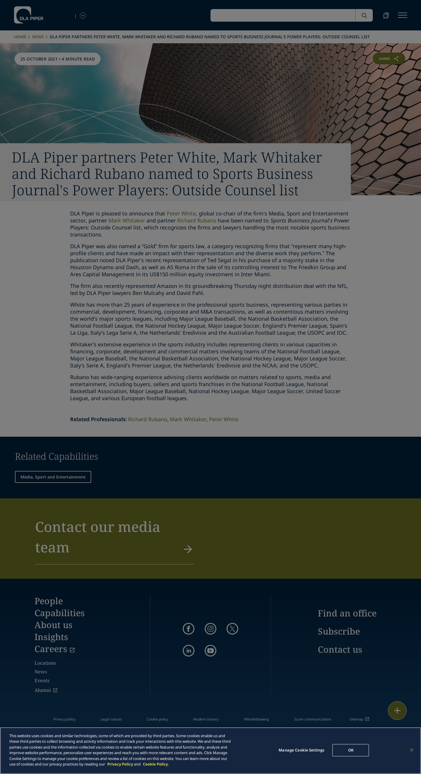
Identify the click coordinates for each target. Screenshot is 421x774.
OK (350, 750)
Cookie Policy (155, 764)
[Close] (411, 749)
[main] (210, 750)
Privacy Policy (120, 764)
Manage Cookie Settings (301, 750)
